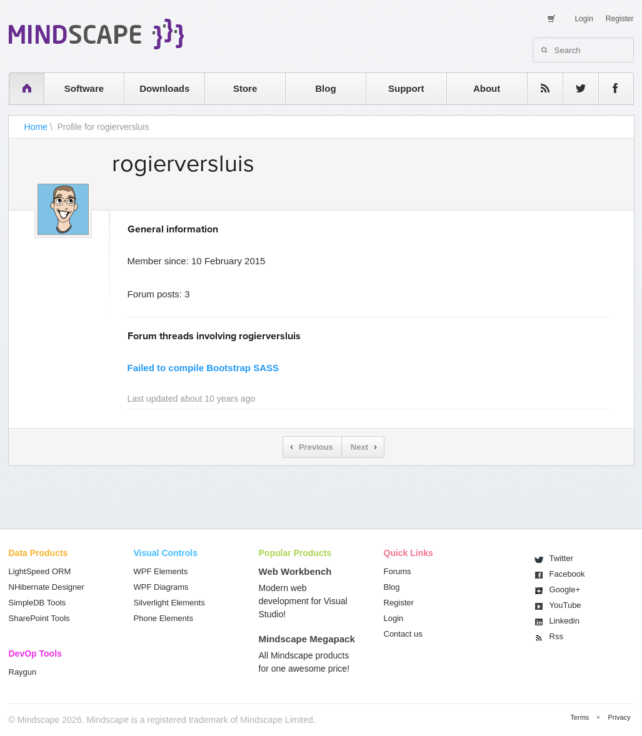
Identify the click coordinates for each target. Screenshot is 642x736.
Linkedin (564, 620)
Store (245, 88)
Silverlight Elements (169, 602)
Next (359, 447)
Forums (397, 571)
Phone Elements (163, 618)
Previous (316, 447)
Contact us (403, 634)
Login (583, 18)
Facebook (567, 574)
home (20, 88)
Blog (325, 88)
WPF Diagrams (161, 587)
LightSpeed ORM (40, 571)
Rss (556, 636)
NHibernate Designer (46, 587)
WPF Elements (161, 571)
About (486, 88)
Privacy (619, 717)
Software (84, 88)
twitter (574, 88)
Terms (579, 717)
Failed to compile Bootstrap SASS (203, 367)
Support (406, 88)
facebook (610, 88)
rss (539, 88)
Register (620, 18)
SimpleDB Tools (37, 602)
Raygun (23, 672)
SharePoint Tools (39, 618)
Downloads (164, 88)
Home (36, 127)
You (565, 605)
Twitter (561, 558)
